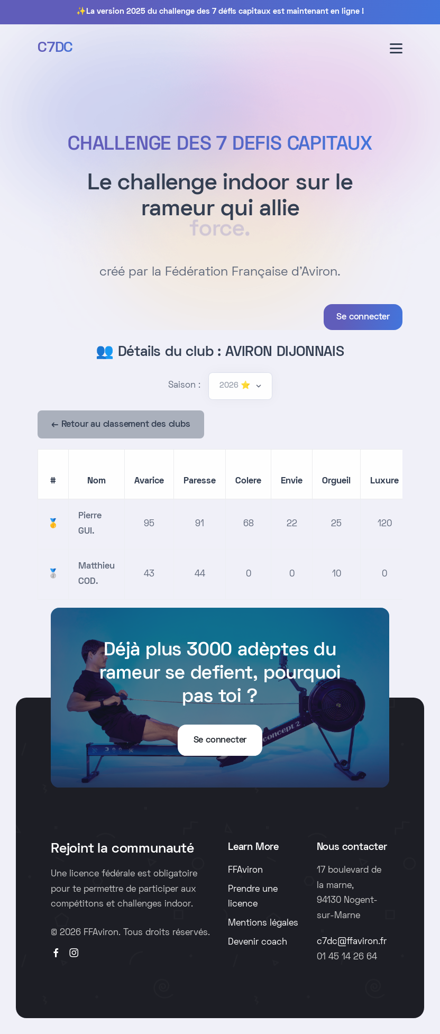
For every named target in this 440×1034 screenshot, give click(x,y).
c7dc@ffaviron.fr (352, 942)
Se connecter (363, 317)
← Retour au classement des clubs (120, 424)
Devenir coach (257, 942)
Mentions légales (263, 923)
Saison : (184, 385)
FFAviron (245, 870)
